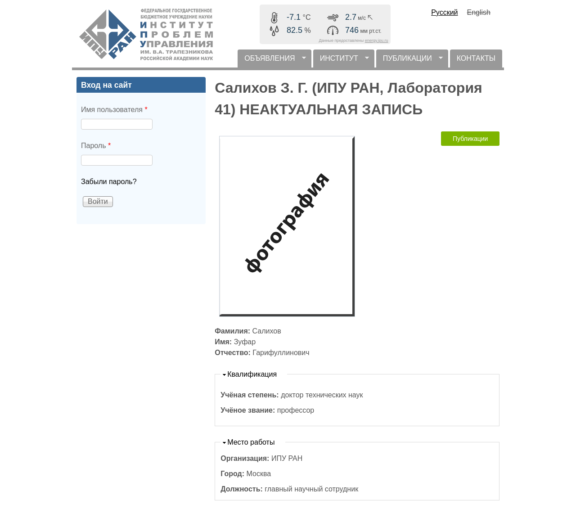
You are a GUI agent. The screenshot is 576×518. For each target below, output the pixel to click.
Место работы (250, 442)
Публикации (470, 138)
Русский (444, 12)
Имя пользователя (114, 109)
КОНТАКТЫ (476, 58)
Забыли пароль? (109, 181)
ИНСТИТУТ (341, 61)
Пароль (96, 145)
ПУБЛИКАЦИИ (409, 61)
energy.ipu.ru (376, 40)
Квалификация (252, 374)
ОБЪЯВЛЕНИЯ (272, 61)
